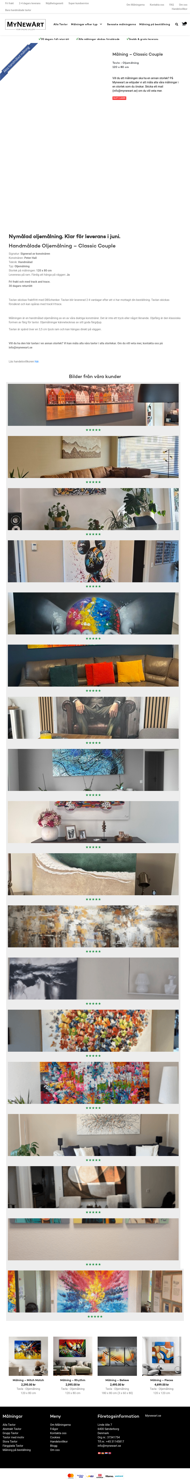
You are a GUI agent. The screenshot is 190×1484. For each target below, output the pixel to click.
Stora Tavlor (10, 1441)
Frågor (54, 1429)
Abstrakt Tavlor (12, 1429)
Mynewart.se (153, 1415)
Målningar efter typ (91, 24)
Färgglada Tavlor (13, 1445)
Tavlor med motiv (13, 1437)
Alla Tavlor (69, 24)
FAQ (171, 4)
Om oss (183, 4)
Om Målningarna (135, 4)
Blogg (53, 1445)
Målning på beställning (156, 24)
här (37, 361)
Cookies (55, 1437)
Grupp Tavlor (10, 1433)
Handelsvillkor (179, 9)
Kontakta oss (157, 4)
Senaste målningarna (125, 24)
